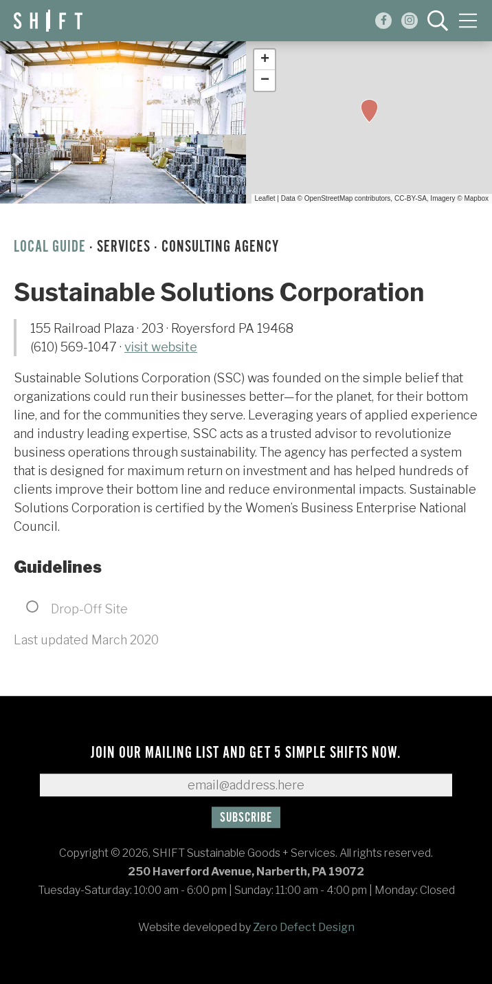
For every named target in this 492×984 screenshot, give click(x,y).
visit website (160, 347)
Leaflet (265, 198)
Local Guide (50, 247)
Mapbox (476, 198)
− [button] (264, 80)
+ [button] (264, 60)
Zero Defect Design (304, 927)
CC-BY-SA (410, 198)
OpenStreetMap (328, 198)
